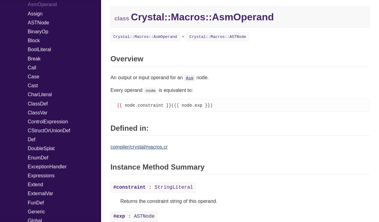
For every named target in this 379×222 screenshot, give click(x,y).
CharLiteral (40, 94)
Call (32, 67)
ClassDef (38, 103)
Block (34, 40)
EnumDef (38, 157)
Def (31, 139)
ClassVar (37, 112)
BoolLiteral (39, 49)
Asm (189, 78)
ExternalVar (40, 193)
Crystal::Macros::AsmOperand (145, 37)
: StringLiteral (153, 188)
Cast (33, 85)
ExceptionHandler (47, 166)
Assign (35, 13)
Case (33, 76)
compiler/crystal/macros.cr (139, 147)
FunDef (36, 202)
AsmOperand (42, 4)
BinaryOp (38, 31)
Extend (35, 184)
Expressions (41, 175)
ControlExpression (48, 121)
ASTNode (38, 22)
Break (34, 58)
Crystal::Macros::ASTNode (217, 37)
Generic (36, 211)
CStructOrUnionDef (49, 130)
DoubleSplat (41, 148)
